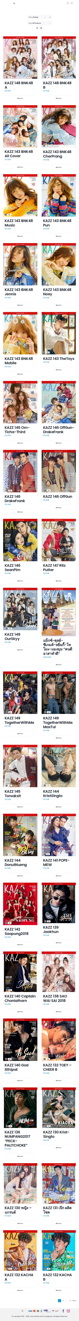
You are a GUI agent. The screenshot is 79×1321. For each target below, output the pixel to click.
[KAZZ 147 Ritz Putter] (59, 540)
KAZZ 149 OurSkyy (12, 636)
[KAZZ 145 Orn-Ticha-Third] (20, 402)
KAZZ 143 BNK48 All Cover (19, 153)
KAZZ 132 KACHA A (19, 1277)
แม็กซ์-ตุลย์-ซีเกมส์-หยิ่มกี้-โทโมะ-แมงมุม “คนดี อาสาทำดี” (57, 647)
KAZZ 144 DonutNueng (16, 862)
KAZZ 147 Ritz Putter (54, 567)
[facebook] (63, 1310)
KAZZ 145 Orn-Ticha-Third (17, 429)
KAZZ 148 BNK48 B (57, 85)
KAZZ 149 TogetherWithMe (19, 720)
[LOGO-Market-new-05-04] (39, 2)
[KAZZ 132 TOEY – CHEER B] (59, 1040)
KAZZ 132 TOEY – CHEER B (57, 1067)
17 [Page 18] (70, 1301)
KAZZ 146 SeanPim (12, 567)
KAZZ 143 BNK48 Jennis (19, 292)
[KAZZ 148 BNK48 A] (20, 57)
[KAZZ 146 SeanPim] (20, 540)
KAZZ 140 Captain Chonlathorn (20, 998)
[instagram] (68, 1310)
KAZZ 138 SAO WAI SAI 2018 (55, 998)
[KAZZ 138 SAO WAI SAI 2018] (59, 971)
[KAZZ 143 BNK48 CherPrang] (59, 126)
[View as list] (41, 28)
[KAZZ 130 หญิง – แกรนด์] (20, 1183)
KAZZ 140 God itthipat (16, 1067)
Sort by (33, 17)
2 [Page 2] (63, 1301)
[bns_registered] (47, 1310)
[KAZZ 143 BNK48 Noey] (59, 264)
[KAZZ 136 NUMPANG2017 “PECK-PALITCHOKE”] (20, 1107)
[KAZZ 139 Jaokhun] (59, 903)
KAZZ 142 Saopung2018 (16, 931)
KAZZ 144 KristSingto (52, 793)
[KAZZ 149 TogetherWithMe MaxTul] (59, 692)
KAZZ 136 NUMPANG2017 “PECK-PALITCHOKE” (17, 1139)
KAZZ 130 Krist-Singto (56, 1134)
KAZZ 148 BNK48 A (19, 85)
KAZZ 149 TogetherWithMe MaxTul (58, 722)
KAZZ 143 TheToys (58, 358)
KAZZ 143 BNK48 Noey (57, 292)
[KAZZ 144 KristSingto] (59, 766)
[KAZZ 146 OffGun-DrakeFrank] (59, 402)
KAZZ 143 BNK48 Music (19, 223)
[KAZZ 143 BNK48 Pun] (59, 195)
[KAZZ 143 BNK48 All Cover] (20, 126)
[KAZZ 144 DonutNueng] (20, 835)
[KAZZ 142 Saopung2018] (20, 904)
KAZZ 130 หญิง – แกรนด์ (18, 1210)
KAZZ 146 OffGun (57, 496)
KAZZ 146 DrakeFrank (15, 498)
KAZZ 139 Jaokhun (51, 929)
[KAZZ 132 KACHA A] (20, 1250)
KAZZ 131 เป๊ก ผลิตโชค (57, 1210)
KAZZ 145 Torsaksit (13, 793)
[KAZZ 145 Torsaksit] (20, 766)
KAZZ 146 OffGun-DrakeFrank (58, 429)
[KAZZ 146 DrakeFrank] (20, 471)
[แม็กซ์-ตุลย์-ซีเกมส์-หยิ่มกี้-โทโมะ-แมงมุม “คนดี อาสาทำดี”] (59, 612)
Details (21, 98)
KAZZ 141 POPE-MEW (56, 862)
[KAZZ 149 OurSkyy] (20, 609)
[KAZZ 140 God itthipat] (20, 1040)
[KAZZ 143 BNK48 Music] (20, 195)
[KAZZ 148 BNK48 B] (59, 57)
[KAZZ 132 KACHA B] (59, 1250)
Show (35, 23)
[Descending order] (50, 17)
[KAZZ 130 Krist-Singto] (59, 1107)
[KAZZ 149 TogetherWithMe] (20, 692)
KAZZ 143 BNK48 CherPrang (57, 154)
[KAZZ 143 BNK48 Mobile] (20, 333)
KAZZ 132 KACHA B (57, 1277)
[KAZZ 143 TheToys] (59, 333)
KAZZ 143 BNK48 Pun (57, 223)
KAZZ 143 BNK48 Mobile (19, 361)
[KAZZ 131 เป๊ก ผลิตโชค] (59, 1183)
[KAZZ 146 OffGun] (59, 471)
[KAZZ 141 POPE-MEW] (59, 835)
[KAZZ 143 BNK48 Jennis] (20, 264)
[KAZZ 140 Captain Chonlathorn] (20, 971)
